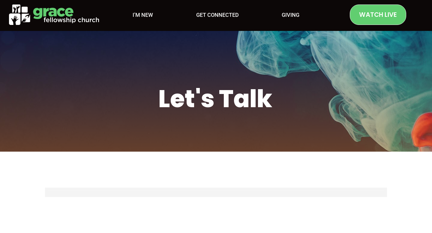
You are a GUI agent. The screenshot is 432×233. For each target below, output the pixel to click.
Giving (290, 15)
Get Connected (217, 15)
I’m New (143, 15)
